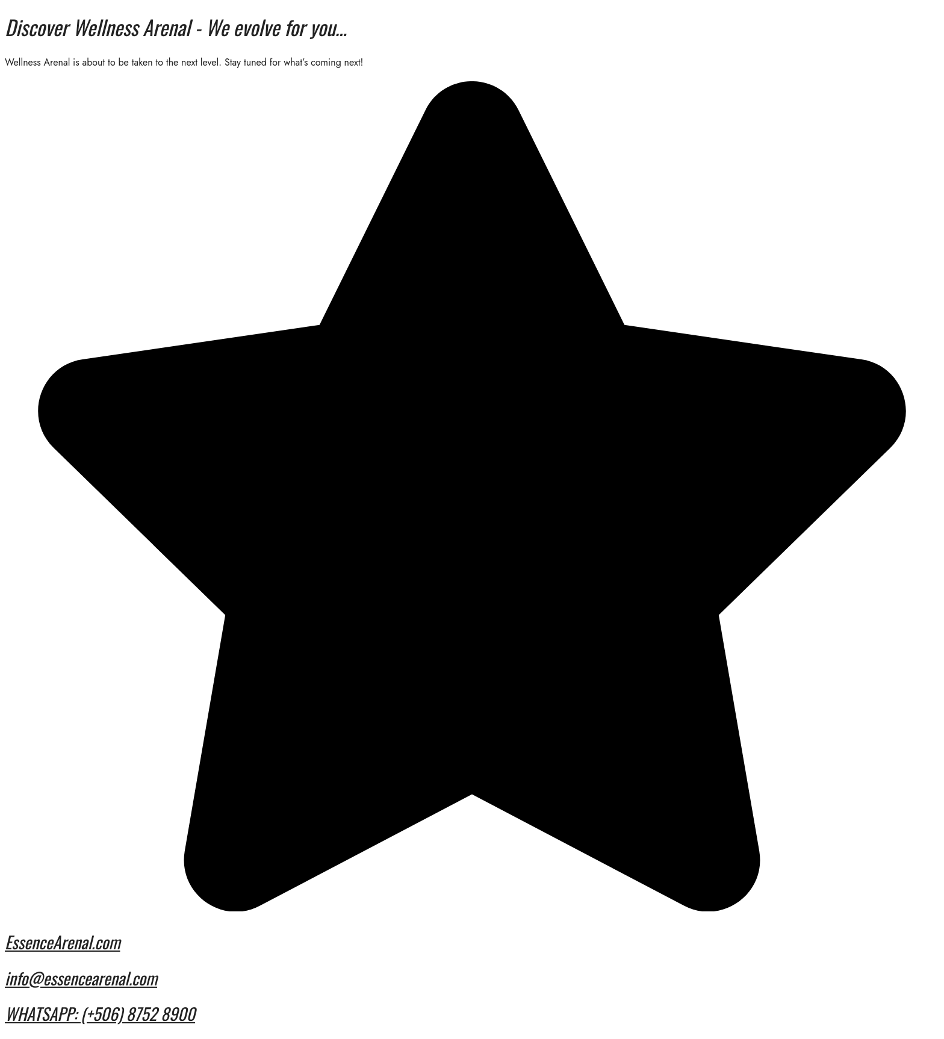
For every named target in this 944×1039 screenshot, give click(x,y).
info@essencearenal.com (81, 978)
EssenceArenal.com (62, 941)
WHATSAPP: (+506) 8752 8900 (100, 1013)
